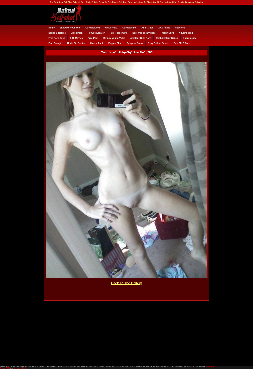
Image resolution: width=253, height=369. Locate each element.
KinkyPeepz (111, 27)
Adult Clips (147, 27)
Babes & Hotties (57, 33)
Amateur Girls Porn (140, 38)
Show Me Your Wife (70, 27)
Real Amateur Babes (167, 38)
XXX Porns (164, 27)
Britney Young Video (114, 38)
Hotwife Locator (96, 33)
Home (51, 27)
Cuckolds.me (129, 27)
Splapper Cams (134, 43)
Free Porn (93, 38)
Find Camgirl (55, 43)
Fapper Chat (115, 43)
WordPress (211, 366)
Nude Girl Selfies (76, 43)
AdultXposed (186, 33)
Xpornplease (190, 38)
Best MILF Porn (181, 43)
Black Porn (76, 33)
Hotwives (180, 27)
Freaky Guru (167, 33)
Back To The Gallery (126, 283)
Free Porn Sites (56, 38)
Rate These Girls (118, 33)
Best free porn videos (144, 33)
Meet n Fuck (96, 43)
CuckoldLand (92, 27)
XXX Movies (76, 38)
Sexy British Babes (158, 43)
